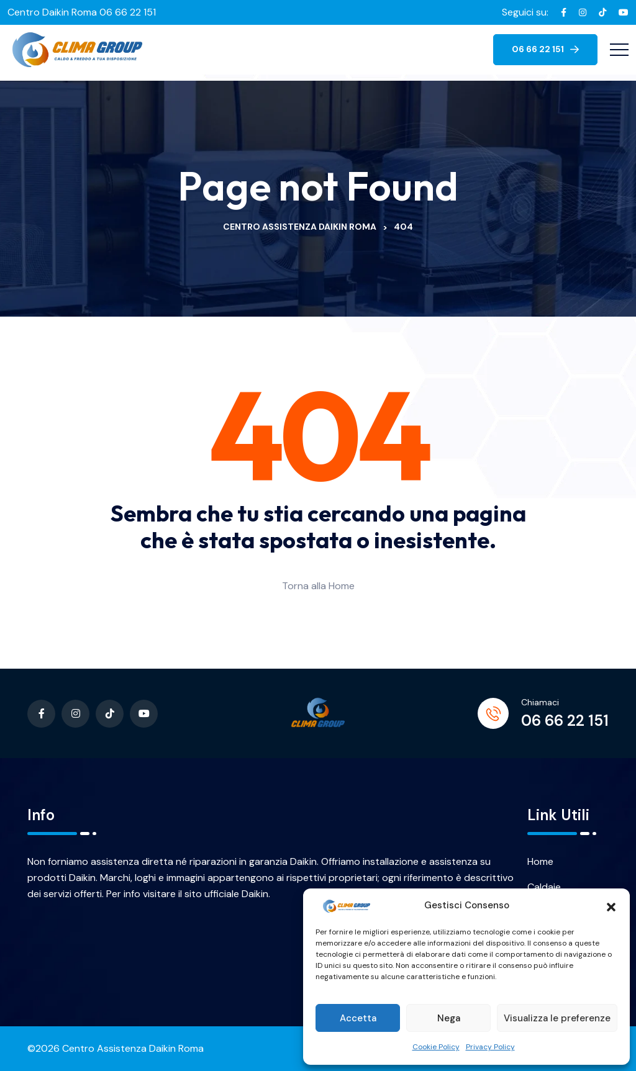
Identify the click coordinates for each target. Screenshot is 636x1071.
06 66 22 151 (565, 720)
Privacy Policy (490, 1047)
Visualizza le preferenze (557, 1018)
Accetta (358, 1018)
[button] (611, 906)
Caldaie (544, 886)
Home (540, 861)
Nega (448, 1018)
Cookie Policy (436, 1047)
